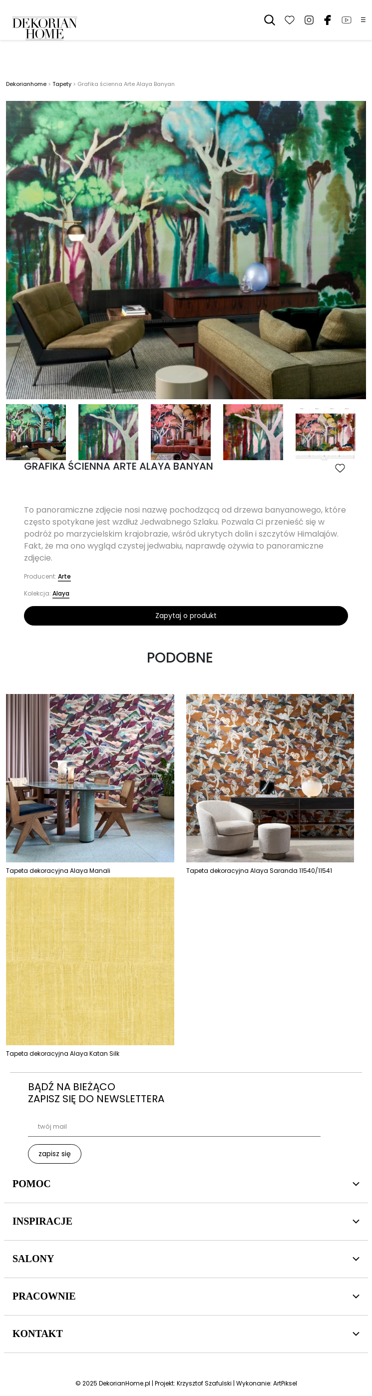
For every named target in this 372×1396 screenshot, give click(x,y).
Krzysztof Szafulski (204, 1383)
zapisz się (54, 1154)
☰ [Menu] (363, 20)
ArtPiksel (285, 1383)
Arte (64, 576)
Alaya (60, 593)
